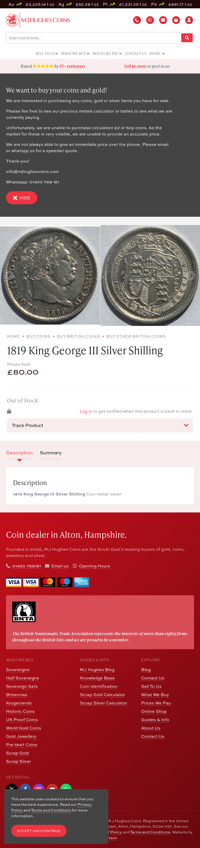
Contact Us (152, 678)
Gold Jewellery (21, 736)
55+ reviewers (72, 66)
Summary (51, 452)
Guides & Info (155, 719)
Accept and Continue (39, 831)
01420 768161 (26, 566)
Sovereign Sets (22, 686)
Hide (21, 198)
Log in (86, 411)
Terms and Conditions (150, 832)
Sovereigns (17, 669)
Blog (146, 669)
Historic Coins (20, 711)
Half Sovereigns (22, 678)
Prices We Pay (156, 703)
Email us (59, 566)
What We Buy (155, 694)
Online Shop (154, 711)
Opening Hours (94, 566)
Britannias (16, 694)
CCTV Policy (110, 832)
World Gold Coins (23, 728)
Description (19, 452)
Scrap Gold (17, 753)
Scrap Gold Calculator (102, 694)
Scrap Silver (18, 761)
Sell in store (135, 66)
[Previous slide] (9, 275)
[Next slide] (190, 275)
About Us (150, 728)
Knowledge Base (97, 678)
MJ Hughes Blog (97, 669)
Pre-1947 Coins (21, 744)
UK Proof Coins (22, 719)
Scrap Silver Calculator (103, 703)
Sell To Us (151, 686)
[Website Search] (187, 37)
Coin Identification (98, 686)
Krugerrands (19, 703)
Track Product (100, 425)
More (157, 54)
